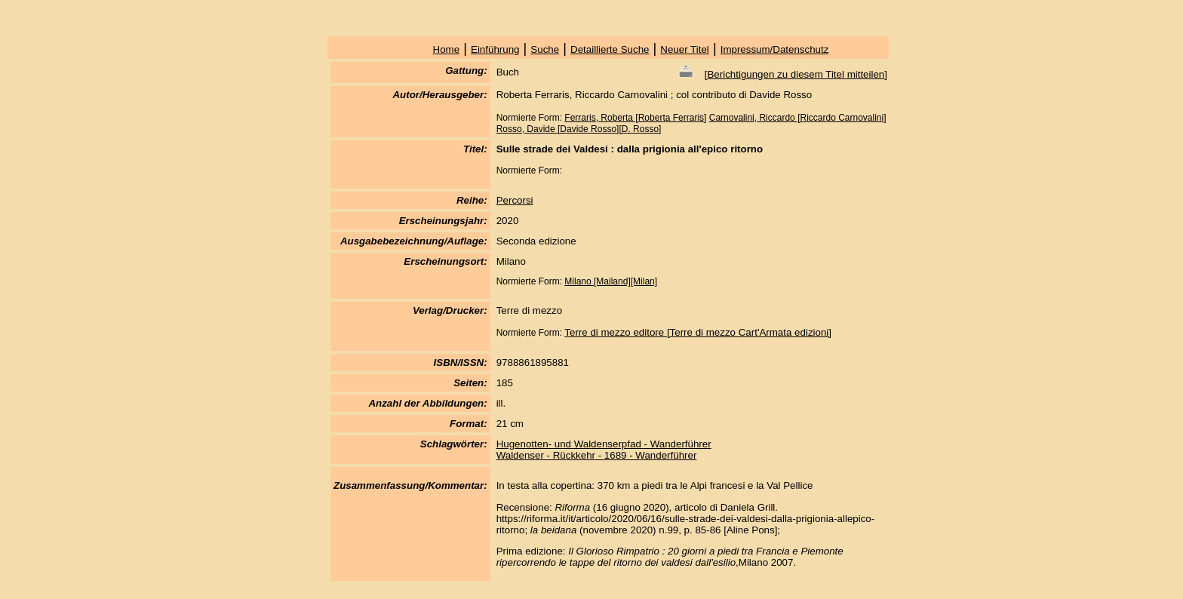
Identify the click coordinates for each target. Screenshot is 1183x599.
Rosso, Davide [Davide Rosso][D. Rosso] (579, 129)
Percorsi (514, 200)
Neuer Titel (684, 49)
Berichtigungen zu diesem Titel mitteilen (795, 74)
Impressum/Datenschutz (775, 49)
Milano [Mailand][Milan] (610, 281)
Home (446, 49)
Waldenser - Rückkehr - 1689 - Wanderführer (596, 455)
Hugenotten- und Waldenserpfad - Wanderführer (603, 444)
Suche (544, 49)
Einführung (495, 49)
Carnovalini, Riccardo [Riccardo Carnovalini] (797, 117)
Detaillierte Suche (609, 49)
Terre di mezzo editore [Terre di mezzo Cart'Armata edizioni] (697, 332)
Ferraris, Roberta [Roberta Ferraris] (635, 117)
